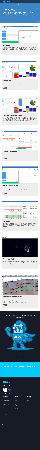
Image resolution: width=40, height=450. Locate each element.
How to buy (16, 408)
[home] (7, 1)
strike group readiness (6, 401)
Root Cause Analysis (6, 404)
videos (28, 401)
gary (15, 397)
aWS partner (16, 405)
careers (16, 401)
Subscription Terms (5, 414)
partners (16, 400)
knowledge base (29, 397)
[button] (36, 1)
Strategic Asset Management (7, 405)
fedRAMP (16, 404)
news (28, 400)
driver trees (4, 397)
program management (6, 400)
